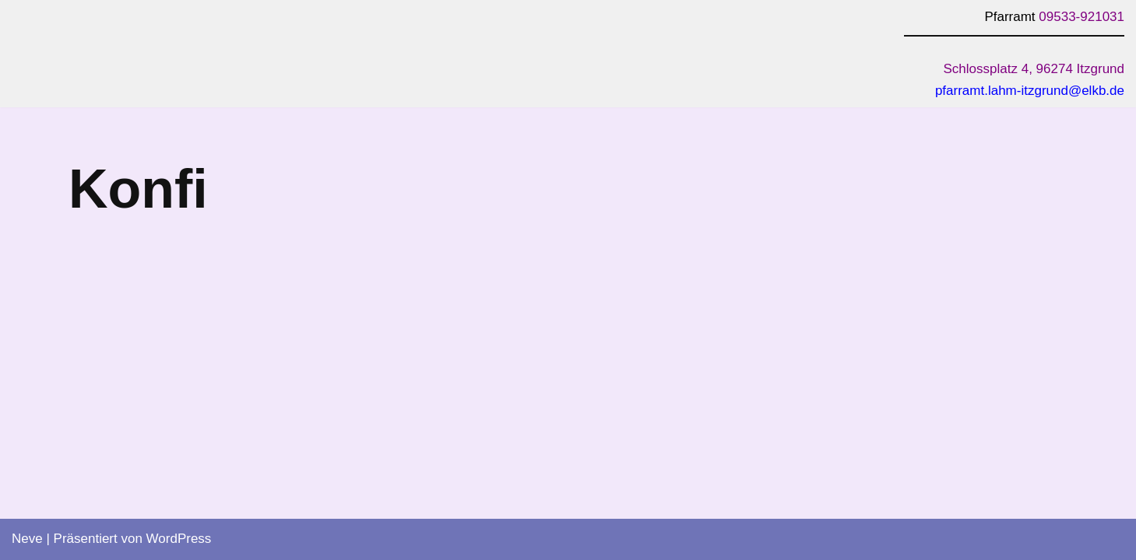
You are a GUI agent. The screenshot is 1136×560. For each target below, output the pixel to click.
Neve (27, 538)
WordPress (179, 538)
